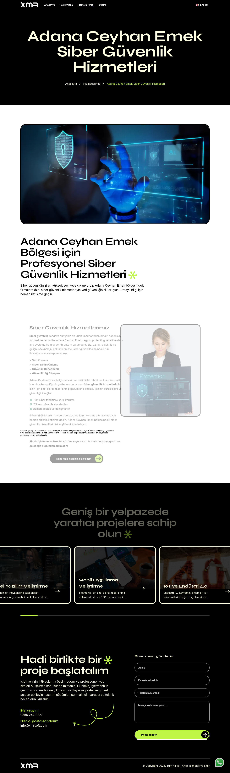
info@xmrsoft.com (33, 725)
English (202, 4)
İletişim (102, 4)
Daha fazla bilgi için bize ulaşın (80, 458)
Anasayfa (49, 4)
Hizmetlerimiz (85, 4)
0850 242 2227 (31, 715)
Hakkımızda (66, 4)
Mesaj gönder (175, 734)
